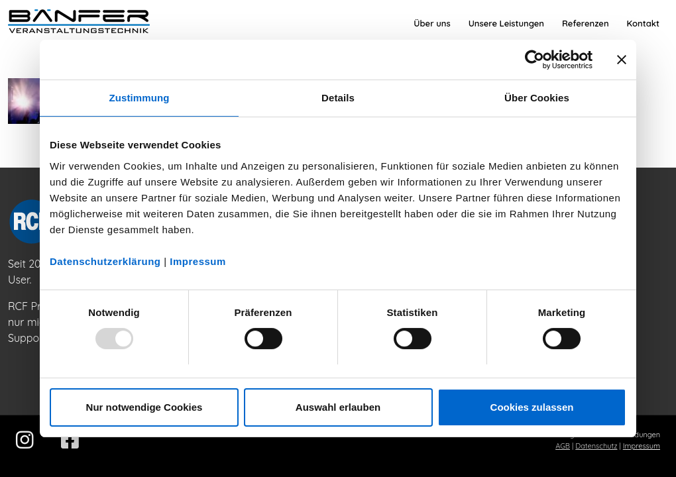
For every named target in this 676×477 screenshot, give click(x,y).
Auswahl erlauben (338, 407)
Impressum (198, 261)
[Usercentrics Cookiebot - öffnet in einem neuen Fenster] (534, 60)
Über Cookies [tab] (536, 97)
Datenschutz (596, 445)
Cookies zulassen (532, 407)
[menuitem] (432, 23)
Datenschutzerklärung (105, 261)
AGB (562, 445)
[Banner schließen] (621, 59)
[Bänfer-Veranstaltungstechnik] (79, 23)
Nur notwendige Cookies (144, 407)
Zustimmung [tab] (139, 97)
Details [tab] (338, 97)
